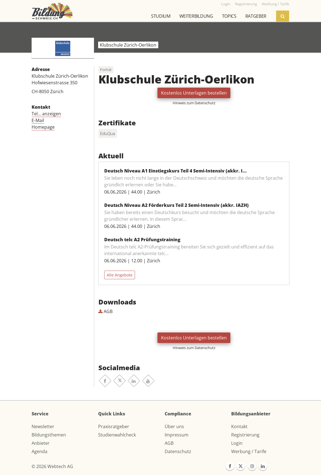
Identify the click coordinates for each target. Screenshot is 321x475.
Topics (229, 16)
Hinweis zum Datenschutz (194, 102)
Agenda (39, 451)
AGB (105, 311)
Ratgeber (255, 16)
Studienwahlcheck (117, 435)
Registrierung (245, 435)
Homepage (43, 127)
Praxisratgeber (113, 426)
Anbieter (41, 443)
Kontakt (239, 426)
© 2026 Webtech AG (52, 466)
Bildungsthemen (49, 435)
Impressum (176, 435)
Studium (160, 16)
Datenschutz (178, 451)
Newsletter (43, 426)
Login (237, 443)
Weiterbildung (196, 16)
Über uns (174, 426)
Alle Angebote (120, 275)
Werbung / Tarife (248, 451)
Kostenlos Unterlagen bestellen (194, 93)
